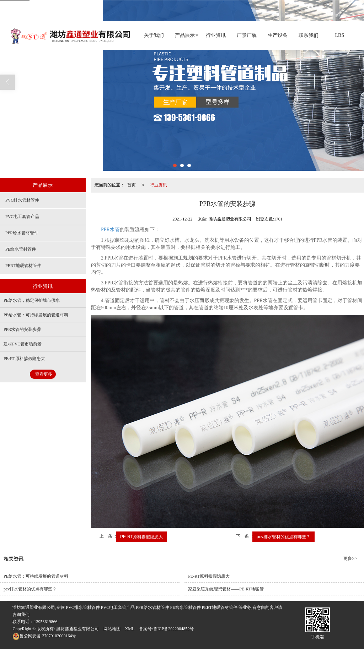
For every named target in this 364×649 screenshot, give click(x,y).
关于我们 (154, 35)
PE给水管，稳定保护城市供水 (32, 300)
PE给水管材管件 (20, 249)
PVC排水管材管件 (22, 200)
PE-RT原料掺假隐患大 (141, 536)
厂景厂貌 (247, 35)
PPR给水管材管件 (21, 232)
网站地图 (112, 628)
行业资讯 (216, 35)
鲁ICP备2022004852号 (173, 628)
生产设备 (278, 35)
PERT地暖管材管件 (23, 265)
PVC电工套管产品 (22, 216)
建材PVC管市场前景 (23, 344)
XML (130, 628)
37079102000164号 (44, 635)
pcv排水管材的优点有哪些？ (283, 536)
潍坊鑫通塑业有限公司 (77, 628)
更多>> (350, 558)
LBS (339, 35)
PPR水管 (110, 229)
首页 (131, 184)
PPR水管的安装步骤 (22, 329)
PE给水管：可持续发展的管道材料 (36, 314)
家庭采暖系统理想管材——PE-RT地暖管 (226, 589)
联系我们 (308, 35)
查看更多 (43, 374)
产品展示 (185, 35)
